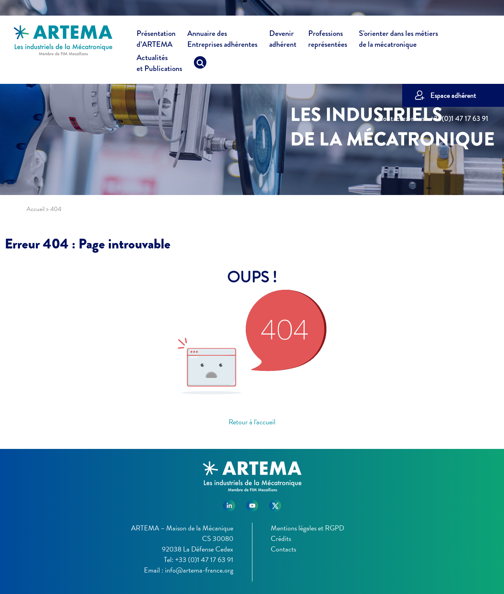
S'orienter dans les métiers (398, 40)
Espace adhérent (453, 95)
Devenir (282, 40)
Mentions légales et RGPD (307, 528)
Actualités (159, 64)
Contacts (283, 549)
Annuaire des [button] (222, 40)
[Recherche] (200, 64)
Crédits (281, 538)
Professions (327, 39)
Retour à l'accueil (252, 422)
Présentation (156, 40)
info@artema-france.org (199, 570)
